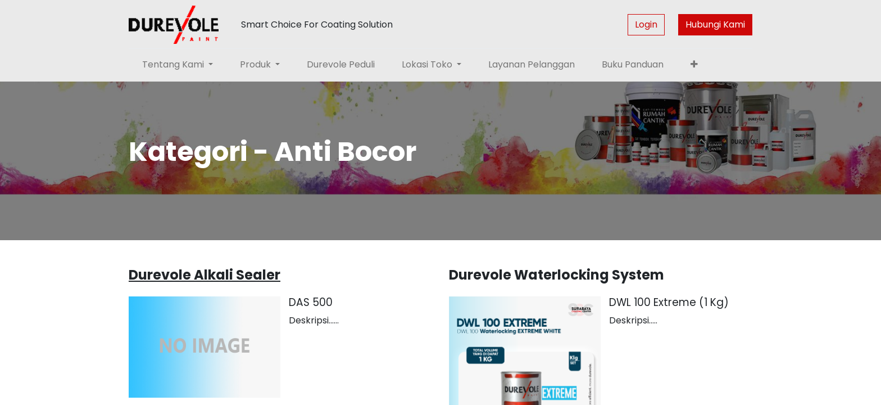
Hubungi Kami (715, 24)
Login (646, 24)
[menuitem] (340, 64)
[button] (694, 64)
